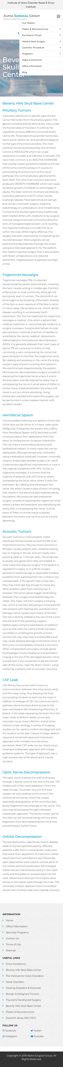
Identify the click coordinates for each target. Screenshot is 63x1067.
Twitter (36, 1030)
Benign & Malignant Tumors (22, 993)
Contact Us (12, 938)
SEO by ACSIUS (31, 1062)
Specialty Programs (17, 932)
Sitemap (11, 950)
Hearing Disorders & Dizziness (23, 987)
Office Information (32, 66)
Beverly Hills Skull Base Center (23, 969)
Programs (27, 53)
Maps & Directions (32, 60)
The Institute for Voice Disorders (24, 975)
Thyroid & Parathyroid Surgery (23, 999)
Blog (24, 72)
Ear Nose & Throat (31, 35)
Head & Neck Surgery (33, 41)
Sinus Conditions (16, 963)
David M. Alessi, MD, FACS (21, 1017)
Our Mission (28, 23)
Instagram (10, 1036)
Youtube (37, 1036)
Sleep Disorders (15, 981)
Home (9, 920)
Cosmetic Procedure (33, 47)
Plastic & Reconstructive (35, 29)
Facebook (9, 1030)
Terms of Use (13, 944)
